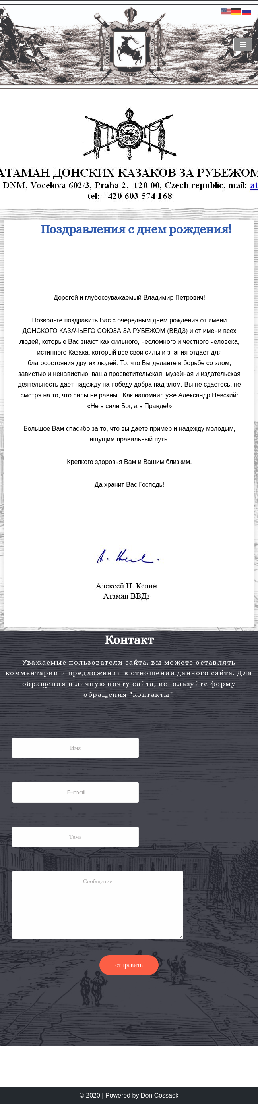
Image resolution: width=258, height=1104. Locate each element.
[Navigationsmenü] (242, 44)
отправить (129, 964)
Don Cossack (159, 1095)
